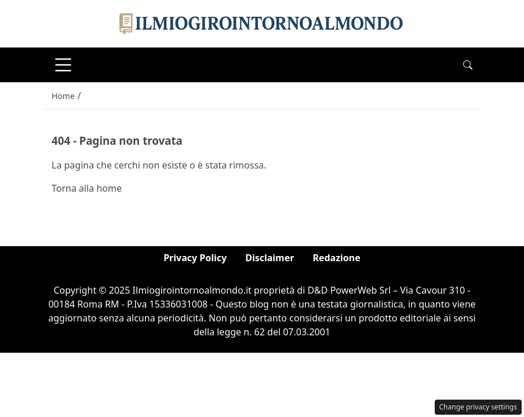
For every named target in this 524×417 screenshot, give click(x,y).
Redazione (336, 257)
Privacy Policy (195, 257)
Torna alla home (87, 188)
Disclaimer (269, 257)
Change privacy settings (478, 407)
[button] (467, 65)
